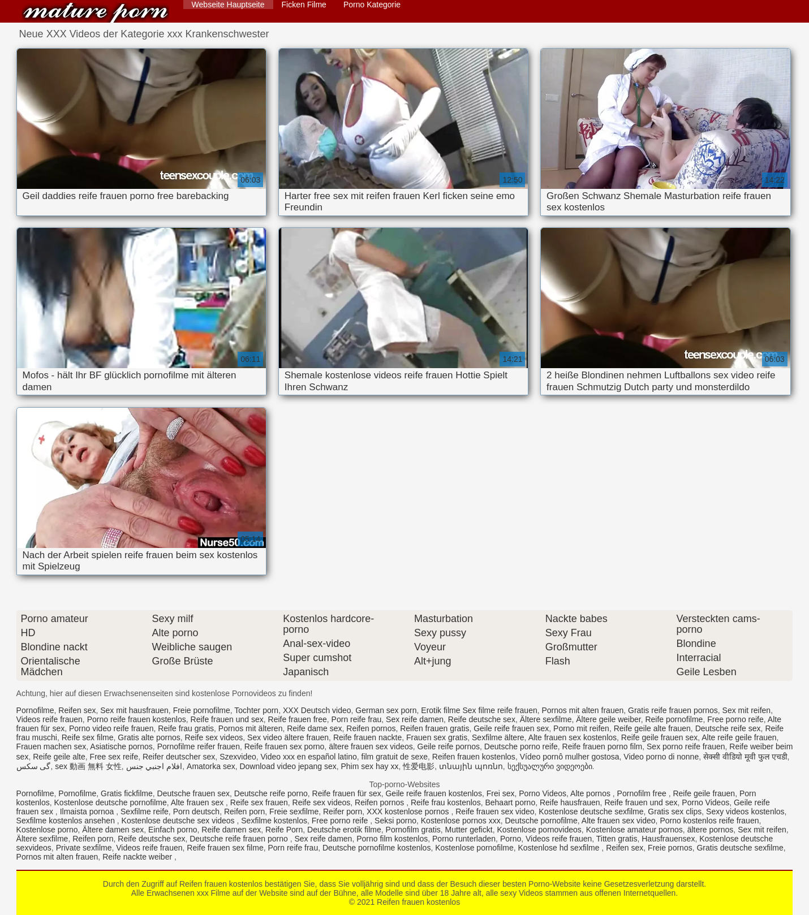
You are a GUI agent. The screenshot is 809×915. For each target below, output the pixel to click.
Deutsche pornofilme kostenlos (376, 847)
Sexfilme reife (145, 811)
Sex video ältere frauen (288, 737)
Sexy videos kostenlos (745, 811)
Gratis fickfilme (127, 793)
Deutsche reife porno (271, 793)
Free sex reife (114, 756)
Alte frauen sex (198, 802)
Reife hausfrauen (570, 802)
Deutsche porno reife (521, 746)
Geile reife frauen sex (511, 728)
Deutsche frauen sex (193, 793)
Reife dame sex (314, 728)
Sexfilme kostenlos (274, 820)
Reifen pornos (370, 728)
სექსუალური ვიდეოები (549, 766)
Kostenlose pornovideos (539, 829)
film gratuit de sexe (395, 756)
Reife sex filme (88, 737)
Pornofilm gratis (413, 829)
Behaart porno (510, 802)
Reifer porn (342, 811)
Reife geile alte (59, 756)
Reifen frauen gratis (434, 728)
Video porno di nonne (661, 756)
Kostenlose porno (47, 829)
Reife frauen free (297, 719)
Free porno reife (735, 719)
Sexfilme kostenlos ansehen (66, 820)
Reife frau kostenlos (446, 802)
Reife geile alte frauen (652, 728)
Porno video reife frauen (111, 728)
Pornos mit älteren (250, 728)
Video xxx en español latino (309, 756)
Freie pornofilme (201, 710)
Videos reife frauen (49, 719)
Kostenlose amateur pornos (634, 829)
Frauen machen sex (51, 746)
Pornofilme (35, 710)
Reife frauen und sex (227, 719)
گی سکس (33, 766)
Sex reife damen (415, 719)
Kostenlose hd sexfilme (560, 847)
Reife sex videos (214, 737)
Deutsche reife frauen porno (240, 838)
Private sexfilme (84, 847)
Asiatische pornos (121, 746)
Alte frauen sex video (619, 820)
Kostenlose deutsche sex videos (179, 820)
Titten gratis (617, 838)
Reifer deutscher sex (179, 756)
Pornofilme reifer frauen (198, 746)
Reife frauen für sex (346, 793)
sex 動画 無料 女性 (88, 766)
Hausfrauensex (668, 838)
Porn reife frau (357, 719)
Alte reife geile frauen (739, 737)
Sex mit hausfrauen (134, 710)
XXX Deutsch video (317, 710)
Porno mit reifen (581, 728)
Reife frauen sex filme (225, 847)
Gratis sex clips (675, 811)
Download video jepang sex (287, 766)
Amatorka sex (211, 766)
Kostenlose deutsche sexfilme (591, 811)
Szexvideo (238, 756)
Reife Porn (284, 829)
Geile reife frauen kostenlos (433, 793)
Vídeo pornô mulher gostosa (569, 756)
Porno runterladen (464, 838)
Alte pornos (591, 793)
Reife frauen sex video (494, 811)
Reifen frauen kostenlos (95, 13)
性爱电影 (418, 766)
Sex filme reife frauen (499, 710)
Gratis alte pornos (149, 737)
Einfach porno (172, 829)
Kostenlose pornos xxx (461, 820)
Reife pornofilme (674, 719)
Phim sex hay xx (369, 766)
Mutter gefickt (469, 829)
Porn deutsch (196, 811)
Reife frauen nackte (367, 737)
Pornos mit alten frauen (583, 710)
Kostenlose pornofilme (474, 847)
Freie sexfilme (294, 811)
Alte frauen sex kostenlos (572, 737)
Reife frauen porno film (602, 746)
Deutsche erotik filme (344, 829)
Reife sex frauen (259, 802)
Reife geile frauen (704, 793)
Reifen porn (244, 811)
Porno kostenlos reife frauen (709, 820)
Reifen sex (77, 710)
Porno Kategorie (372, 4)
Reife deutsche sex (481, 719)
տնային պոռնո (471, 766)
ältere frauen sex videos (371, 746)
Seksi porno (395, 820)
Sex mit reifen (746, 710)
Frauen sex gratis (436, 737)
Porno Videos (542, 793)
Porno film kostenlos (392, 838)
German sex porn (385, 710)
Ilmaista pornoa (88, 811)
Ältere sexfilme (546, 719)
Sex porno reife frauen (686, 746)
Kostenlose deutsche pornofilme (110, 802)
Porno (510, 838)
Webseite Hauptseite (228, 4)
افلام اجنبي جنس (154, 766)
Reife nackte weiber (138, 856)
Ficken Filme (304, 4)
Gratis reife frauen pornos (673, 710)
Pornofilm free (643, 793)
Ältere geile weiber (608, 719)
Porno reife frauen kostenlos (136, 719)
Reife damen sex (231, 829)
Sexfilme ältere (498, 737)
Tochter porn (256, 710)
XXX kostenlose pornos (409, 811)
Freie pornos (670, 847)
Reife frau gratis (186, 728)
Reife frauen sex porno (284, 746)
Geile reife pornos (449, 746)
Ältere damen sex (113, 829)
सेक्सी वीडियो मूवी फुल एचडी (745, 756)
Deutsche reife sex (728, 728)
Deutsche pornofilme (541, 820)
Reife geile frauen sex (659, 737)
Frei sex (501, 793)
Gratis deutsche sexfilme (739, 847)
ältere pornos (710, 829)
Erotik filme (440, 710)
